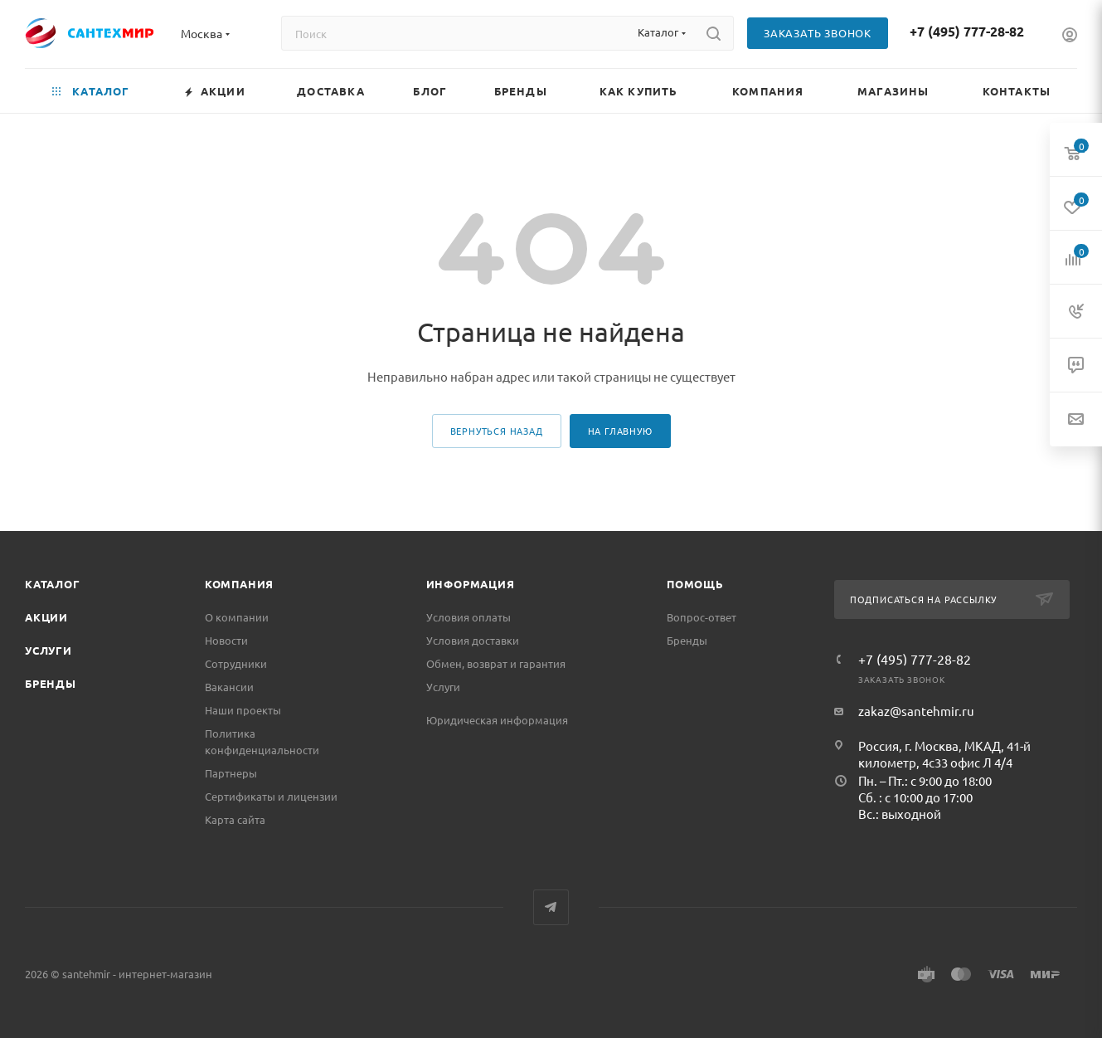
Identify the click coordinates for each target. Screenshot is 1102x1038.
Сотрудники (236, 663)
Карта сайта (235, 819)
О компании (237, 617)
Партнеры (231, 773)
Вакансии (229, 687)
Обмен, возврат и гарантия (496, 663)
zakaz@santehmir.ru (916, 711)
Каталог (52, 584)
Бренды (50, 683)
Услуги (48, 650)
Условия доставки (472, 640)
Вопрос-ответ (701, 617)
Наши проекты (243, 710)
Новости (226, 640)
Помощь (695, 584)
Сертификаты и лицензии (271, 796)
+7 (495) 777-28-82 (967, 31)
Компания (239, 584)
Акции (46, 617)
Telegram (551, 907)
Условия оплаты (468, 617)
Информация (470, 584)
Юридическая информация (497, 720)
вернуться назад (496, 430)
